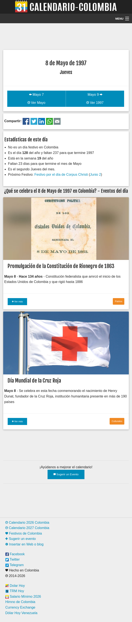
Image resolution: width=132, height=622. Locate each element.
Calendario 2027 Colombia (27, 528)
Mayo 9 (95, 94)
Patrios (118, 301)
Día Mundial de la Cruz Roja (34, 380)
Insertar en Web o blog (24, 544)
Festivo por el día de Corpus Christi (61, 174)
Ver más (17, 301)
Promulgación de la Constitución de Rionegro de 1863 (60, 266)
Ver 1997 (95, 102)
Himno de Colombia (20, 602)
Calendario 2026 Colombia (27, 522)
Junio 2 (95, 174)
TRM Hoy (14, 591)
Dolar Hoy (15, 585)
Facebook (15, 554)
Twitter (12, 559)
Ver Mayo (36, 102)
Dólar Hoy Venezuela (21, 613)
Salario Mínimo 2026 (23, 596)
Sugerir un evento (20, 539)
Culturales (117, 421)
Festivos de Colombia (23, 533)
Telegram (14, 565)
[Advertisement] (66, 36)
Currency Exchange (20, 607)
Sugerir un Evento (66, 474)
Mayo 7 (36, 94)
